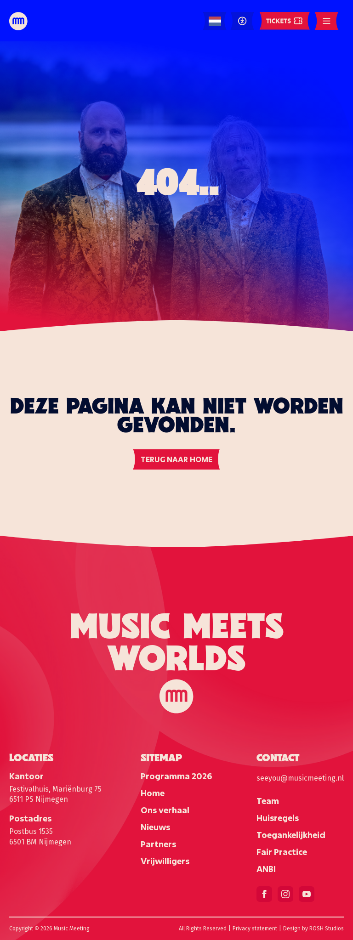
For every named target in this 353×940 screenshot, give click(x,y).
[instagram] (285, 894)
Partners (158, 843)
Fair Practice (281, 851)
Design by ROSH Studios (313, 928)
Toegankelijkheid (290, 834)
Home (153, 792)
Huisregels (277, 817)
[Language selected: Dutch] (215, 21)
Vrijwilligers (165, 860)
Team (267, 800)
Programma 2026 (176, 775)
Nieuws (155, 826)
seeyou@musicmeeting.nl (300, 778)
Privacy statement (255, 928)
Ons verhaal (165, 809)
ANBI (266, 868)
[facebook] (264, 894)
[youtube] (306, 894)
